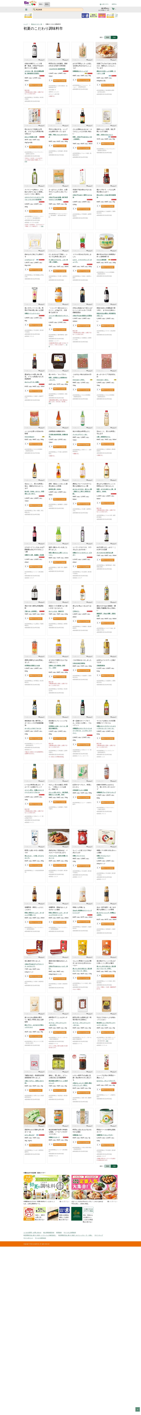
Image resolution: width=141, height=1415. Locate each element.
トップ (26, 24)
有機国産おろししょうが (80, 142)
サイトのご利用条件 (70, 1395)
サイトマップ (99, 1398)
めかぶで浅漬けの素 (31, 208)
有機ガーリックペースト (32, 395)
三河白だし (76, 720)
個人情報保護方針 (48, 1395)
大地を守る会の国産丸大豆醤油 (82, 397)
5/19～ (47, 4)
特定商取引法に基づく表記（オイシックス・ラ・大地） (75, 1398)
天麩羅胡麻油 (101, 780)
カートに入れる (36, 156)
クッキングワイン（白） (80, 527)
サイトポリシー (28, 1401)
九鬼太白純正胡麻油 (79, 777)
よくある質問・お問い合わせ (32, 1395)
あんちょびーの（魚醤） (32, 469)
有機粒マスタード (54, 1295)
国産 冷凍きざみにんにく (105, 205)
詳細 (114, 108)
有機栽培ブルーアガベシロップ (106, 917)
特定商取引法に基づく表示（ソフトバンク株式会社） (40, 1398)
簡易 (107, 108)
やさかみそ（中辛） (79, 467)
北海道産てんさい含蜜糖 (80, 915)
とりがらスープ (29, 336)
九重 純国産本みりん (103, 529)
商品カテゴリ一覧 (36, 24)
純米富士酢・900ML (55, 587)
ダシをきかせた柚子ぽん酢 (105, 656)
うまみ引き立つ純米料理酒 (57, 140)
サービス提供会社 (40, 1401)
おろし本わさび (29, 1292)
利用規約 (59, 1395)
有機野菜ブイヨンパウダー (105, 1292)
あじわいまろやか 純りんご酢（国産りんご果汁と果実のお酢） (82, 590)
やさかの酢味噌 (101, 336)
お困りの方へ (105, 4)
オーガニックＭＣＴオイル (33, 848)
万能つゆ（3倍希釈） (31, 720)
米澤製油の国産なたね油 (32, 780)
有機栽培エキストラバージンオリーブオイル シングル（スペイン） (82, 850)
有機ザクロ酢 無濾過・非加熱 (34, 658)
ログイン (114, 4)
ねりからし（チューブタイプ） (106, 1233)
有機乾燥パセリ (77, 1292)
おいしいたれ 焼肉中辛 (56, 720)
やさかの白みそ (29, 529)
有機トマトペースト (79, 986)
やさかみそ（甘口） (103, 467)
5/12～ (41, 4)
